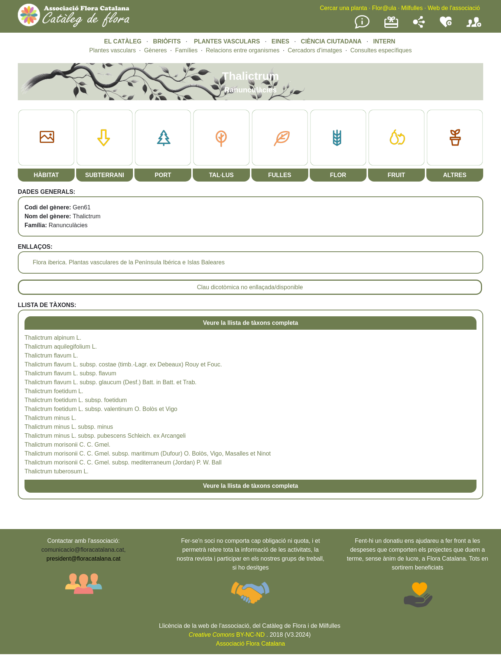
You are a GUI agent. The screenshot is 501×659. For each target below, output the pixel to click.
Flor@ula (384, 8)
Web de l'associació (453, 8)
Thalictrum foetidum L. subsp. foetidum (76, 400)
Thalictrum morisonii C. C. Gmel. (67, 444)
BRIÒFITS (167, 41)
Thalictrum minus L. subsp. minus (69, 427)
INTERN (384, 41)
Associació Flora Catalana (250, 643)
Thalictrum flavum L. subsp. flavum (70, 373)
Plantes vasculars (112, 50)
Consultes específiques (380, 50)
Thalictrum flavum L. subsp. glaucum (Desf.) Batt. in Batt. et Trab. (110, 382)
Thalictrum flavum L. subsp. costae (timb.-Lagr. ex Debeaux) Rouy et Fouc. (123, 364)
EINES (280, 41)
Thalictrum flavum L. (51, 355)
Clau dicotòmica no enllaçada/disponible (250, 287)
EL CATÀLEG (122, 41)
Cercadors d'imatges (315, 50)
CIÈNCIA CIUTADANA (331, 41)
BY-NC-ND (227, 635)
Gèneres (155, 50)
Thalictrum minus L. (51, 418)
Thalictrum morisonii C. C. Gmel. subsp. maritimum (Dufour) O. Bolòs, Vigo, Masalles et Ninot (148, 453)
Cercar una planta (343, 8)
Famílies (186, 50)
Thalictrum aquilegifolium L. (61, 346)
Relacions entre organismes (242, 50)
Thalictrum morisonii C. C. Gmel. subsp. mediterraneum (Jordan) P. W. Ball (123, 462)
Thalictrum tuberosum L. (57, 471)
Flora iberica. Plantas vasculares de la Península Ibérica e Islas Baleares (129, 262)
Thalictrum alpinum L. (53, 338)
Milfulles (412, 8)
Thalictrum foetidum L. (54, 391)
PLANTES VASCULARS (227, 41)
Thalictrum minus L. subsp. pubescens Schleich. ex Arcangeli (105, 436)
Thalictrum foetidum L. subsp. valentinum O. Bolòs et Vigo (101, 409)
